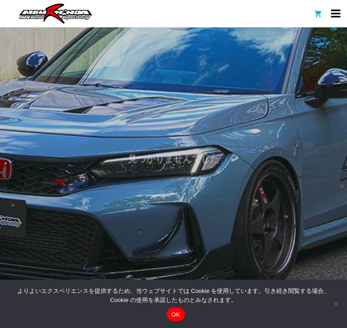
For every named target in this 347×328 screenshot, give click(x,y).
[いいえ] (335, 303)
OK (175, 314)
